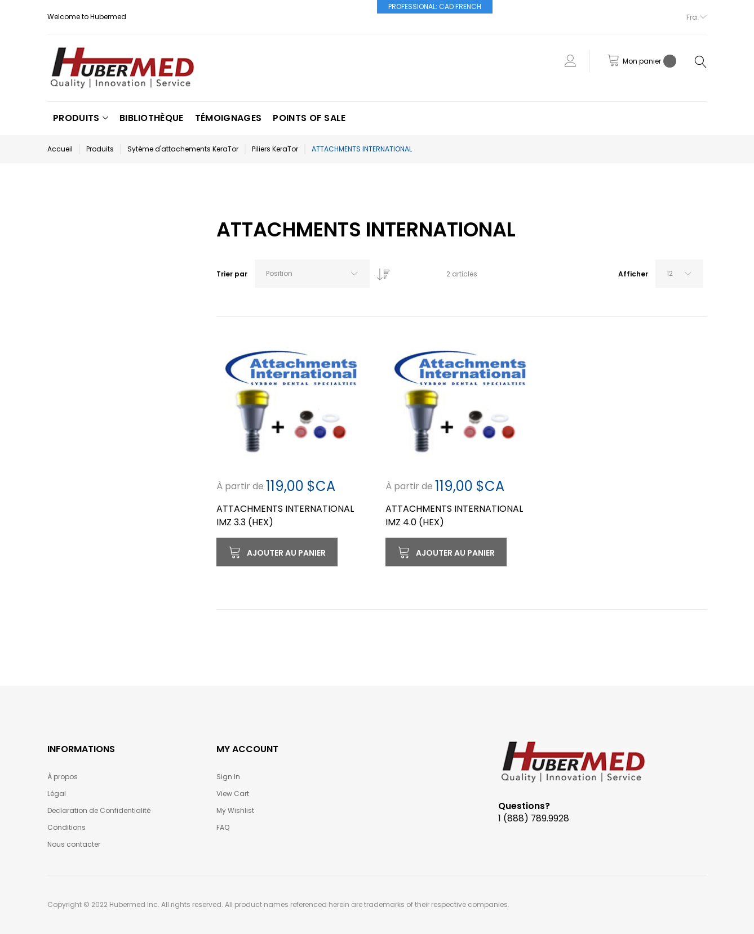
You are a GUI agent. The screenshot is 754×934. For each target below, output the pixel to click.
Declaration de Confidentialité (98, 810)
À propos (62, 776)
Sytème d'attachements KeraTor (182, 149)
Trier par (231, 274)
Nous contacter (73, 844)
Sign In (228, 776)
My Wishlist (235, 810)
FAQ (222, 827)
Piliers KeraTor (275, 149)
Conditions (66, 827)
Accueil (60, 149)
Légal (56, 793)
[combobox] (312, 274)
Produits (100, 149)
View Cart (232, 793)
